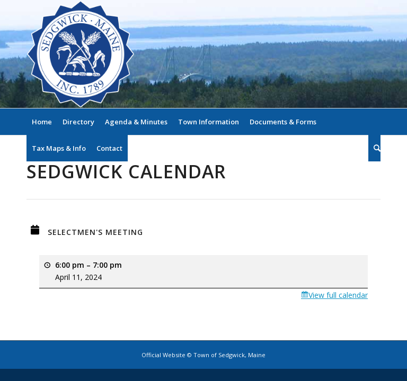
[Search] (374, 148)
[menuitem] (41, 121)
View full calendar (338, 295)
